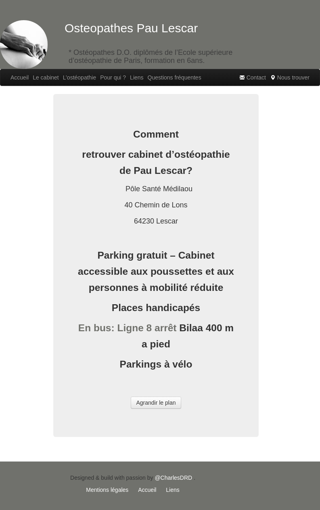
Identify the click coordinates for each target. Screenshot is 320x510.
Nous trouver (290, 77)
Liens (136, 77)
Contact (252, 77)
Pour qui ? (113, 77)
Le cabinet (46, 77)
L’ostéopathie (79, 77)
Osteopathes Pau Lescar (131, 28)
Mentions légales (107, 490)
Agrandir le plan (156, 402)
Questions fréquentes (174, 77)
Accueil (19, 77)
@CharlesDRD (173, 477)
